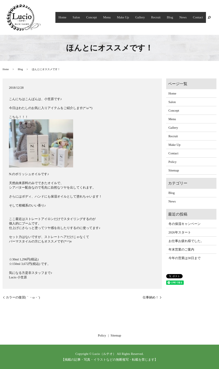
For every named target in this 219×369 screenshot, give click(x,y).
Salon (86, 17)
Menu (114, 17)
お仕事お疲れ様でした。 (186, 241)
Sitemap (174, 170)
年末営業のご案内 (181, 249)
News (184, 17)
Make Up (129, 17)
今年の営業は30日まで (185, 258)
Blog (173, 17)
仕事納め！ (151, 297)
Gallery (145, 17)
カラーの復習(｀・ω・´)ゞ (24, 297)
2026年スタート (180, 232)
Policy (173, 162)
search (209, 17)
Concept (100, 17)
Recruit (159, 17)
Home (73, 17)
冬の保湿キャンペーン (185, 224)
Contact (199, 17)
